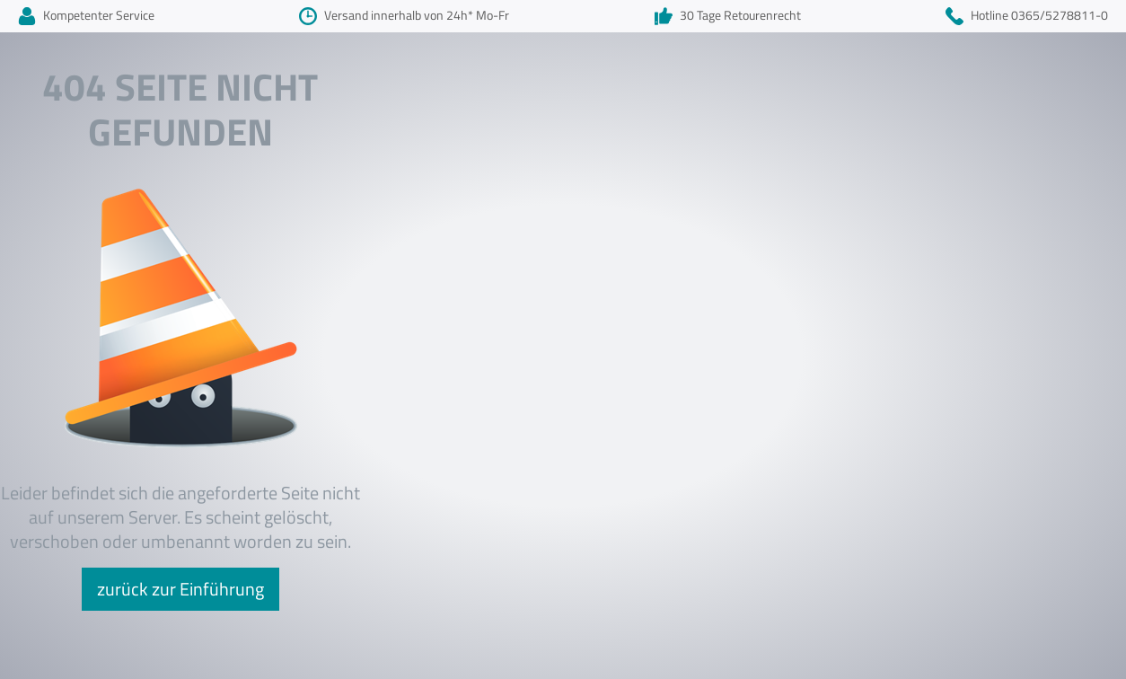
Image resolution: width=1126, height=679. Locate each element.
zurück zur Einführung (180, 589)
